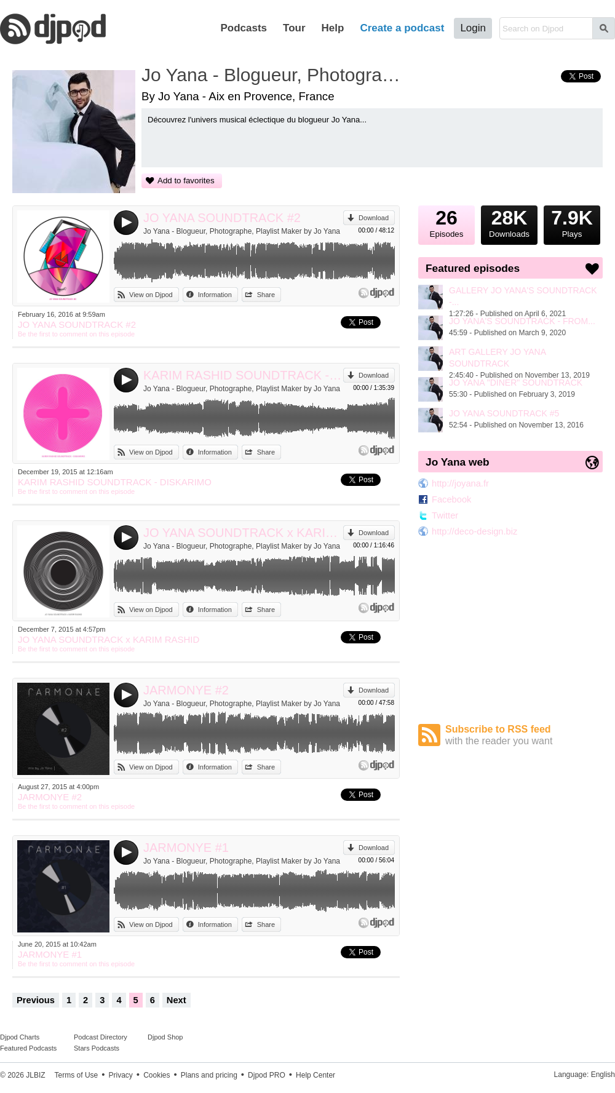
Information (215, 294)
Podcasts (243, 28)
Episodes (446, 222)
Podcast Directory (100, 1037)
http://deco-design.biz (474, 531)
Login (473, 28)
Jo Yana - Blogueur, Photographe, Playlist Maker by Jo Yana (241, 231)
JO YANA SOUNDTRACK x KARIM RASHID (243, 532)
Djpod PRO (266, 1075)
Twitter (445, 515)
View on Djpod (151, 294)
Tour (294, 28)
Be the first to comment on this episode (76, 334)
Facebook (451, 499)
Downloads (509, 222)
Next (176, 1000)
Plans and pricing (209, 1075)
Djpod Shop (165, 1037)
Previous (36, 1000)
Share (266, 294)
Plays (572, 222)
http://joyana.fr (460, 483)
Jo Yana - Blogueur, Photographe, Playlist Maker (273, 75)
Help (333, 28)
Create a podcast (402, 28)
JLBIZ (35, 1075)
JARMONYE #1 (186, 847)
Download (374, 217)
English (603, 1074)
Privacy (121, 1075)
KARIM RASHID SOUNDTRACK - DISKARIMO (243, 375)
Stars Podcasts (96, 1048)
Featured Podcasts (28, 1048)
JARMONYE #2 (186, 690)
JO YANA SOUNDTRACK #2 (222, 218)
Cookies (156, 1075)
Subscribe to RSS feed (524, 735)
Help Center (315, 1075)
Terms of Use (76, 1075)
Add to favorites (186, 180)
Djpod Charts (19, 1037)
